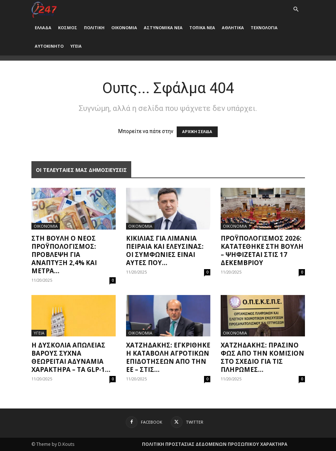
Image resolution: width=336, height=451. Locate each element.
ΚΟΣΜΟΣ (67, 27)
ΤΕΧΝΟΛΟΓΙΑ (264, 27)
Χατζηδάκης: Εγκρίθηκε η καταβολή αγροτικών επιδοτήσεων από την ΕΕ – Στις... (168, 357)
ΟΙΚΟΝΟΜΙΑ (124, 27)
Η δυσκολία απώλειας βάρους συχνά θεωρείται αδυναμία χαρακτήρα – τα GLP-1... (71, 357)
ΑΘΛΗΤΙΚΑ (233, 27)
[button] (296, 9)
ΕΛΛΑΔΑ (43, 27)
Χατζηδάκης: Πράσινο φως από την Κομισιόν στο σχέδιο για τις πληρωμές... (262, 357)
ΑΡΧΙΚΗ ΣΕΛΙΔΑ (197, 131)
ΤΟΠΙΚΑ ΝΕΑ (202, 27)
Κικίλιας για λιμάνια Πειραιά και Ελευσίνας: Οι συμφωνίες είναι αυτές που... (165, 250)
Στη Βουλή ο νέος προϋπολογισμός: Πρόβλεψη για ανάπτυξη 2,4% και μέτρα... (64, 254)
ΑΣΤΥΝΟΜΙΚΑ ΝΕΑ (163, 27)
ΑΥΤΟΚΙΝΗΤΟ (49, 46)
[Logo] (44, 9)
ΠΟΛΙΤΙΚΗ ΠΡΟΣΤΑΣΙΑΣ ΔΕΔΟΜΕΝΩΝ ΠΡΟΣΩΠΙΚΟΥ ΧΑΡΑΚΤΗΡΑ (214, 444)
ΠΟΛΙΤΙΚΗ (94, 27)
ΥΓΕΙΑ (76, 46)
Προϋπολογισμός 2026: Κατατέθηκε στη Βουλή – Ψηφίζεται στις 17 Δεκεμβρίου (262, 250)
